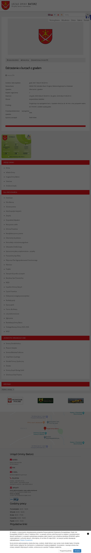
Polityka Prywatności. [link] (26, 540)
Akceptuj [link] (77, 551)
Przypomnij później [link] (65, 551)
